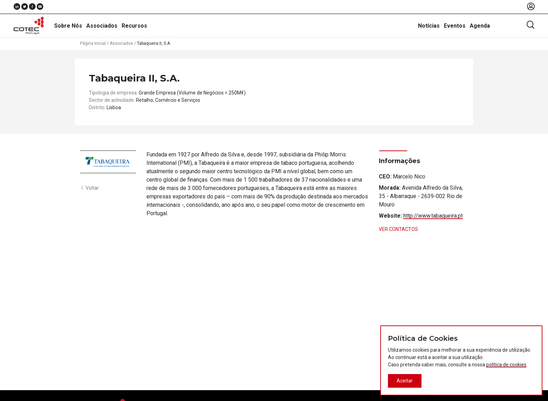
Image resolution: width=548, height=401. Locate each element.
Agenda (480, 25)
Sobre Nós (68, 25)
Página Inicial (93, 43)
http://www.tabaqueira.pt (433, 215)
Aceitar (405, 381)
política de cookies (506, 364)
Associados (101, 25)
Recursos (134, 25)
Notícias (429, 25)
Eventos (455, 25)
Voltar (89, 188)
